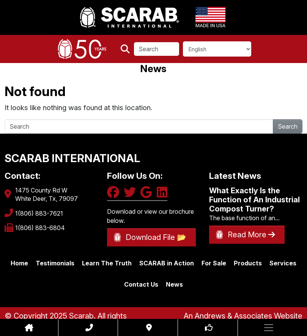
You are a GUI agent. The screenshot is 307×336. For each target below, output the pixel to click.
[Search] (156, 49)
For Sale (214, 263)
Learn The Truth (107, 263)
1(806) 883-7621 (39, 213)
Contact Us (141, 284)
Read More (251, 234)
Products (248, 263)
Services (282, 263)
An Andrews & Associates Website (243, 315)
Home (19, 263)
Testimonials (55, 263)
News (174, 284)
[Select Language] (217, 49)
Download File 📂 (156, 237)
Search (288, 126)
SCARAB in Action (166, 263)
